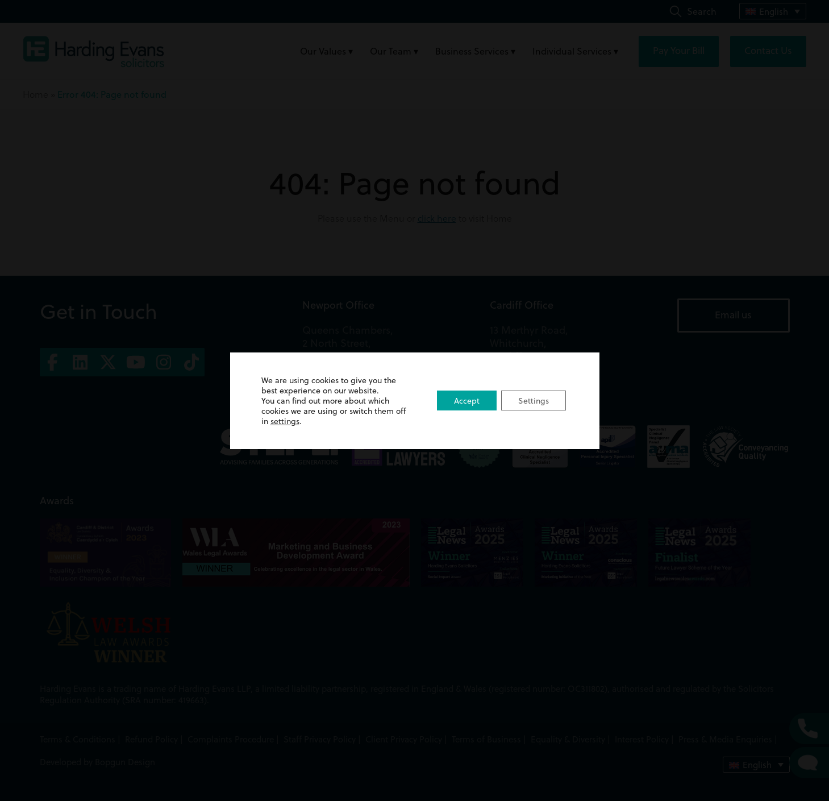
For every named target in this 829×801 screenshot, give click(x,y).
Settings (533, 400)
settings (284, 421)
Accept (467, 400)
